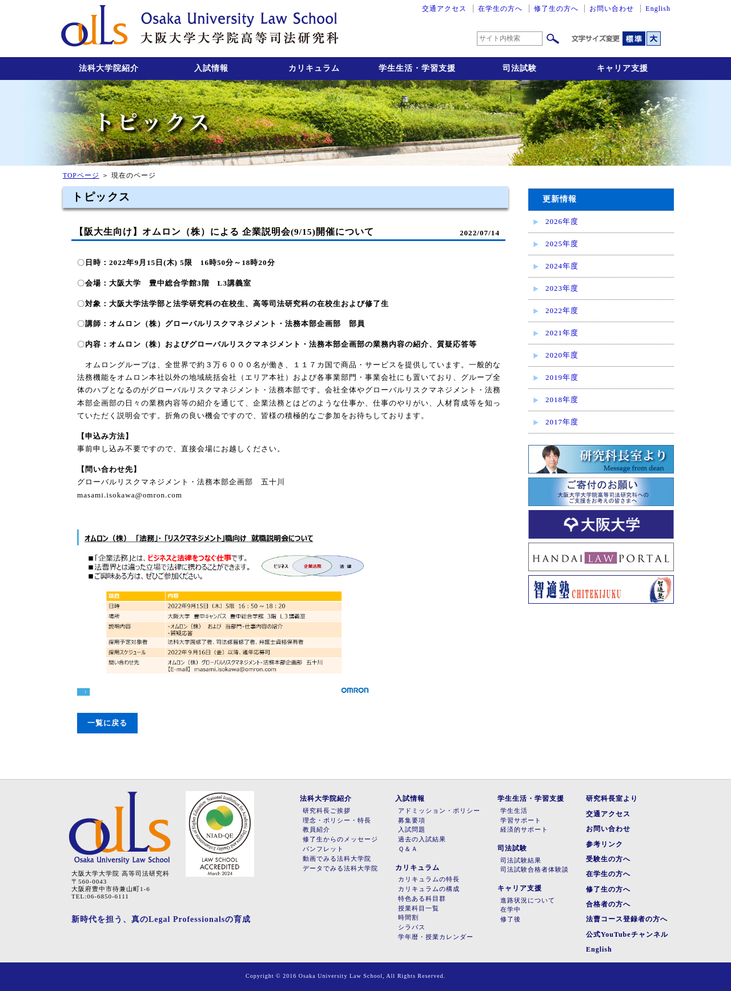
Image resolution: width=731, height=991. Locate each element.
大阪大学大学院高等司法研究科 (200, 28)
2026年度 (562, 221)
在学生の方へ (500, 9)
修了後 (510, 919)
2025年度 (562, 243)
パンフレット (323, 849)
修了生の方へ (556, 9)
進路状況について (527, 900)
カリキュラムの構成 (429, 889)
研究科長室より (612, 799)
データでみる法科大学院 (340, 868)
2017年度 (562, 422)
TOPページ (81, 175)
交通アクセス (444, 9)
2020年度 (562, 355)
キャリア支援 (622, 68)
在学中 (510, 909)
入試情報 (211, 68)
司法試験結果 (520, 860)
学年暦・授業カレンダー (435, 937)
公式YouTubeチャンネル (627, 934)
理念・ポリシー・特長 (337, 820)
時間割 (408, 917)
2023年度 (562, 288)
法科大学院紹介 (109, 68)
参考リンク (604, 844)
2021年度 (562, 332)
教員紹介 (316, 829)
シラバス (411, 927)
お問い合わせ (611, 9)
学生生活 (514, 811)
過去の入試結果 (422, 839)
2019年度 (562, 377)
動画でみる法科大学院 (337, 859)
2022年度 (562, 310)
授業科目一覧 (418, 908)
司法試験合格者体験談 (534, 869)
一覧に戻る (107, 723)
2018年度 (562, 399)
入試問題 (411, 829)
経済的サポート (524, 829)
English (657, 9)
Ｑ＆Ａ (408, 849)
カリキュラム (314, 68)
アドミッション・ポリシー (439, 811)
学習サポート (520, 820)
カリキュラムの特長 (429, 879)
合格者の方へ (608, 904)
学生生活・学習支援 (417, 68)
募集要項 (411, 820)
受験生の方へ (608, 859)
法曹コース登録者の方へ (627, 919)
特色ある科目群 (422, 899)
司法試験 (520, 68)
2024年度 (562, 266)
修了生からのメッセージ (340, 839)
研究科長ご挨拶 (327, 811)
